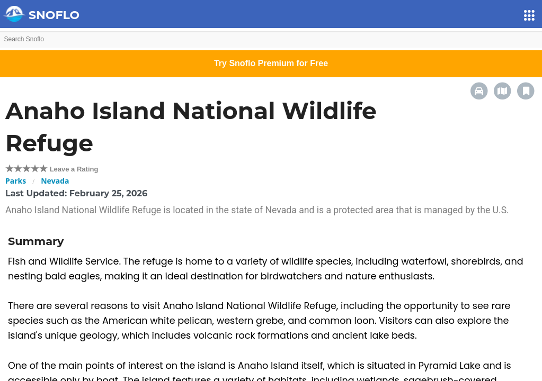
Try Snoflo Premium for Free (271, 63)
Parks (15, 181)
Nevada (55, 181)
